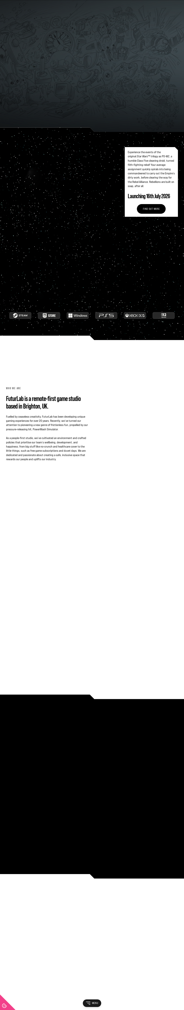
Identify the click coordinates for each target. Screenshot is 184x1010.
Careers (10, 937)
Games (10, 930)
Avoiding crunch (47, 187)
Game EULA (100, 992)
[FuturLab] (92, 890)
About (9, 915)
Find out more (151, 81)
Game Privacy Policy (120, 992)
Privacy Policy (31, 992)
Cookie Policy (83, 992)
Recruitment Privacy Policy (57, 992)
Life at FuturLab (15, 922)
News (9, 945)
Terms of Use (13, 992)
